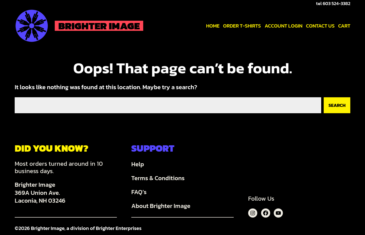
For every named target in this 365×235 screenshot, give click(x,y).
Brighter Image (99, 26)
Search (336, 105)
